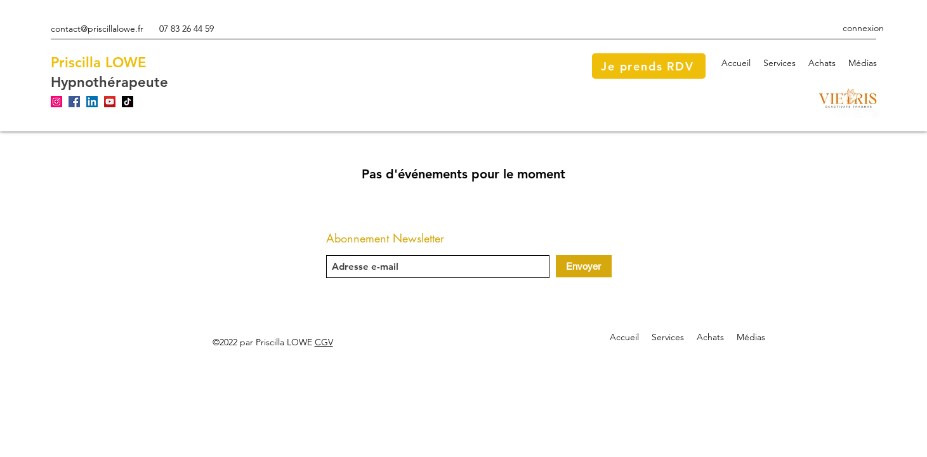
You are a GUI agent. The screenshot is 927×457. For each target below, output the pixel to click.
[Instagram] (751, 28)
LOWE (125, 62)
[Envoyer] (584, 266)
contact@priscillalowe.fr (97, 28)
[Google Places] (732, 28)
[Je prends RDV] (649, 66)
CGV (324, 342)
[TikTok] (127, 101)
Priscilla (76, 62)
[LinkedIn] (808, 28)
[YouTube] (789, 28)
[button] (779, 62)
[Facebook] (770, 28)
